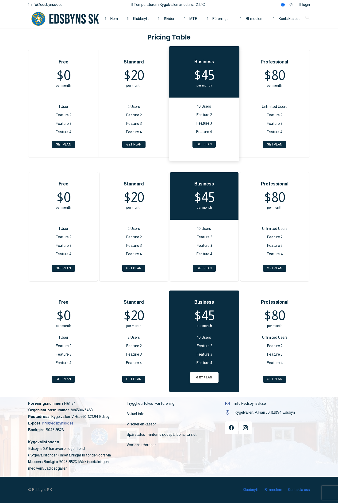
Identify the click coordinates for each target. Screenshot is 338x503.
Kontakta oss (299, 490)
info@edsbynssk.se (57, 423)
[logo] (63, 19)
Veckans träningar (141, 445)
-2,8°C (200, 5)
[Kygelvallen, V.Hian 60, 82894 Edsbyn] (229, 412)
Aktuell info (135, 414)
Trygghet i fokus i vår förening (150, 403)
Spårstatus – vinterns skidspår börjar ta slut (162, 434)
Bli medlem (273, 490)
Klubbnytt (251, 490)
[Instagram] (290, 4)
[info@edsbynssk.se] (229, 403)
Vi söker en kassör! (142, 424)
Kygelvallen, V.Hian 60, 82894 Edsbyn (264, 412)
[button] (307, 19)
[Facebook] (283, 4)
